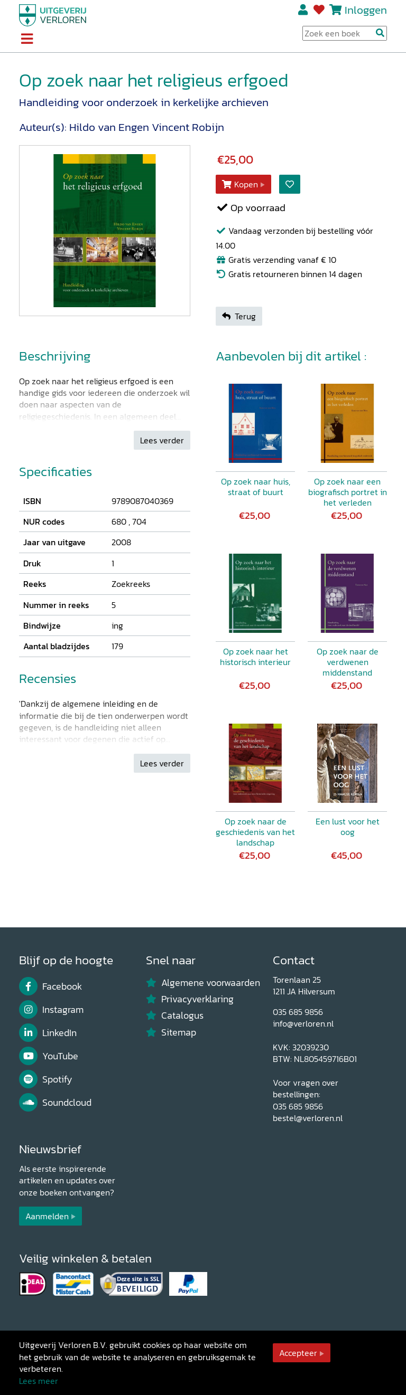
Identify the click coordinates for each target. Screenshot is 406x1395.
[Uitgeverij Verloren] (53, 14)
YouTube (48, 1056)
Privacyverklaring (190, 999)
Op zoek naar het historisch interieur (255, 656)
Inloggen (366, 10)
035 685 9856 (298, 1011)
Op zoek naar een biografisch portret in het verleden (347, 492)
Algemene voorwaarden (203, 983)
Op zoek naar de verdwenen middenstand (348, 662)
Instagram (51, 1010)
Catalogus (175, 1015)
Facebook (50, 986)
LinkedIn (48, 1033)
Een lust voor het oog (348, 826)
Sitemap (171, 1032)
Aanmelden (47, 1216)
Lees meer (38, 1380)
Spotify (45, 1079)
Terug (239, 316)
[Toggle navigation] (26, 40)
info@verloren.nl (303, 1023)
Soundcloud (55, 1102)
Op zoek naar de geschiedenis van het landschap (255, 832)
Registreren (303, 10)
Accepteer (298, 1352)
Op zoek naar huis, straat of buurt (255, 486)
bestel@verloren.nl (308, 1118)
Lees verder (162, 440)
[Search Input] (344, 33)
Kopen (240, 184)
